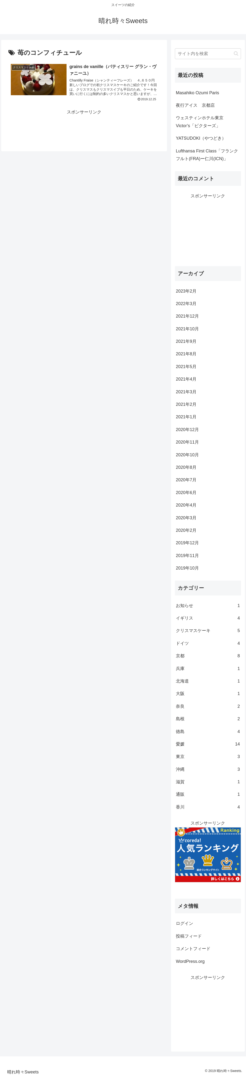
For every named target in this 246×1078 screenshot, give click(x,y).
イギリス (208, 618)
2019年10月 (187, 568)
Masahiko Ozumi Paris (197, 92)
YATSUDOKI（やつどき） (201, 138)
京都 (208, 656)
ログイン (184, 923)
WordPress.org (190, 961)
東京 (208, 756)
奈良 (208, 706)
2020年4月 (186, 505)
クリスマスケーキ (208, 630)
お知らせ (208, 605)
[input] (208, 53)
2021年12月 (187, 316)
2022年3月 (186, 303)
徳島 (208, 731)
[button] (236, 53)
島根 (208, 719)
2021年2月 (186, 404)
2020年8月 (186, 467)
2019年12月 (187, 542)
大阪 (208, 693)
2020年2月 (186, 530)
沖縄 (208, 769)
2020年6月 (186, 492)
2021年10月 (187, 328)
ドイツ (208, 643)
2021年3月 (186, 391)
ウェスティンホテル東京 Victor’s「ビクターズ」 (202, 121)
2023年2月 (186, 291)
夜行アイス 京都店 (195, 105)
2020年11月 (187, 442)
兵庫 (208, 668)
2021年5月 (186, 366)
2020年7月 (186, 479)
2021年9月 (186, 341)
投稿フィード (189, 936)
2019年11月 (187, 555)
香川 (208, 807)
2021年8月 (186, 353)
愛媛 (208, 744)
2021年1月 (186, 416)
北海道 (208, 681)
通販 (208, 794)
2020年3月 (186, 517)
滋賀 (208, 782)
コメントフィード (193, 948)
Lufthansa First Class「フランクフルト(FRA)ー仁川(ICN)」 (207, 155)
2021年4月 (186, 379)
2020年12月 (187, 429)
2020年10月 (187, 454)
